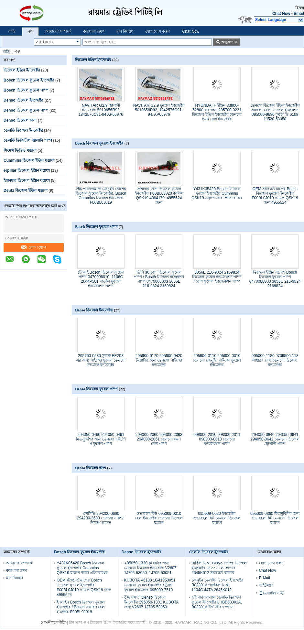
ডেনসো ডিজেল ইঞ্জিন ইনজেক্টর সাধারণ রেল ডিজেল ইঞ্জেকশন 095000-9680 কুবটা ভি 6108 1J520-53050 (275, 112)
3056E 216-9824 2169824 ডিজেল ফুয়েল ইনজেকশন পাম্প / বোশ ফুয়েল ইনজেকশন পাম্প (217, 277)
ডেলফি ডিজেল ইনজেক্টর (23, 130)
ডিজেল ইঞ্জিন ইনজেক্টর (22, 70)
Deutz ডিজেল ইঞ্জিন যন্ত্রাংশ (26, 190)
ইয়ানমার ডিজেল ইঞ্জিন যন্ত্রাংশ (27, 180)
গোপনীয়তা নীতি (53, 622)
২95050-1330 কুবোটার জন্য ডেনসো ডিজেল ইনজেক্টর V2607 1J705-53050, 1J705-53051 (150, 568)
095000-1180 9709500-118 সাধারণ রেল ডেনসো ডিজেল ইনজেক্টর (275, 360)
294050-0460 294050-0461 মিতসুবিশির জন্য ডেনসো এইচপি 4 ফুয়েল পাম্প (101, 439)
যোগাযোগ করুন (157, 31)
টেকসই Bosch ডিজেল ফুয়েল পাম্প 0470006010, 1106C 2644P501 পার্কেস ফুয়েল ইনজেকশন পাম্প (101, 279)
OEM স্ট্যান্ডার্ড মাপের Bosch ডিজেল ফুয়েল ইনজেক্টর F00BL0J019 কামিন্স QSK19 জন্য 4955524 (275, 196)
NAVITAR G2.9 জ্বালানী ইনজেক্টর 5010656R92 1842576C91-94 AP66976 (101, 110)
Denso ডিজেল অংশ (20, 120)
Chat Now (281, 13)
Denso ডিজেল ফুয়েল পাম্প (26, 110)
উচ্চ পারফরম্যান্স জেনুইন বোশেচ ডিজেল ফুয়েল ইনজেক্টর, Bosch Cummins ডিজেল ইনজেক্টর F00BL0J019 (100, 196)
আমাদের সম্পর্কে (58, 31)
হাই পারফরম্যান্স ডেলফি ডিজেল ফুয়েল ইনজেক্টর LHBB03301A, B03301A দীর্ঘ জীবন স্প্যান (216, 602)
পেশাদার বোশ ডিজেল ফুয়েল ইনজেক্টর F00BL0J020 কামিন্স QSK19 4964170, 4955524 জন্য (159, 196)
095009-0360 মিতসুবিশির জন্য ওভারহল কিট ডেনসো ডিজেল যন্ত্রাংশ (274, 518)
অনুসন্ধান (229, 41)
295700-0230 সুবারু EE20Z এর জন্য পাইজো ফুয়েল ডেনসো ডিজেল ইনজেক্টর (100, 360)
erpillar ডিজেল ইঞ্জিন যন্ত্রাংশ (27, 170)
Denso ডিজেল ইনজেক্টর (23, 100)
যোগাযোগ (33, 247)
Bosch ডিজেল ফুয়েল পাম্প (26, 90)
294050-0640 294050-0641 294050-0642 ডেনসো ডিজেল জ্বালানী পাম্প (275, 439)
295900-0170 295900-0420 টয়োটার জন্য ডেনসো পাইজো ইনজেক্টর (159, 360)
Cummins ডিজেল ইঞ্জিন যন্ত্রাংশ (29, 160)
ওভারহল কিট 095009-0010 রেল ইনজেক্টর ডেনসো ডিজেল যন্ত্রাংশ (159, 518)
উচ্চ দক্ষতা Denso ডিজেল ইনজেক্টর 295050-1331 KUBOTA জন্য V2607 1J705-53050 (151, 602)
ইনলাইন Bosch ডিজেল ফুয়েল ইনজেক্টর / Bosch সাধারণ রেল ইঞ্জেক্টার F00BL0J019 (81, 607)
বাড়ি (12, 31)
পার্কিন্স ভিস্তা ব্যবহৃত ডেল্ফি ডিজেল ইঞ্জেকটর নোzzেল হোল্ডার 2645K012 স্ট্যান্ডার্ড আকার (218, 568)
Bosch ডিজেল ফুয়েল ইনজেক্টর (29, 80)
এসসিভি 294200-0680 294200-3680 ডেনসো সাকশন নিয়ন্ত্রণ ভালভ (101, 518)
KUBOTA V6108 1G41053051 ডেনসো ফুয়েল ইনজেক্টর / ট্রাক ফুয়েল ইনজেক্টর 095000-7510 (150, 585)
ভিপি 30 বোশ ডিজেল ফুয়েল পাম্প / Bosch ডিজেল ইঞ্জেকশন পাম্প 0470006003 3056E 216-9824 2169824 (159, 279)
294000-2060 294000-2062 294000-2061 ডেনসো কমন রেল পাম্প (159, 439)
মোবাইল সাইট (272, 593)
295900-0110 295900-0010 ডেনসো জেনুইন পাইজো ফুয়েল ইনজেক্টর (217, 360)
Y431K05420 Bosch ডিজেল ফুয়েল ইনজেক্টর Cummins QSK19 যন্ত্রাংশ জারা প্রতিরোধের (217, 193)
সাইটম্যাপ (266, 585)
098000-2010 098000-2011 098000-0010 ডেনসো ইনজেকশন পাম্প (216, 439)
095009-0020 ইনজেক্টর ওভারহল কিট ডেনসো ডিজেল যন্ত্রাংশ (216, 518)
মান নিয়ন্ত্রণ (124, 31)
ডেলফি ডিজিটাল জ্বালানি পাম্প (28, 140)
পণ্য (30, 31)
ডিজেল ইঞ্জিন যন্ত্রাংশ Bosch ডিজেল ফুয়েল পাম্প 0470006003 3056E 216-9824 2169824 (275, 279)
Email (299, 13)
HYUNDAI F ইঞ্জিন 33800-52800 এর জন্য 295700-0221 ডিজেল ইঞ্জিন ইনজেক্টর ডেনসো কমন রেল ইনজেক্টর (217, 112)
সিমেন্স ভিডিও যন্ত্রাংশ (20, 150)
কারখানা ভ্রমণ (93, 31)
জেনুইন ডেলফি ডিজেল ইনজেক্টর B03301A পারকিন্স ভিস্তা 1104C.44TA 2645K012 (217, 585)
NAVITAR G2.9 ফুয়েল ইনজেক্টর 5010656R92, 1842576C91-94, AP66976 (159, 110)
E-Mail (264, 578)
